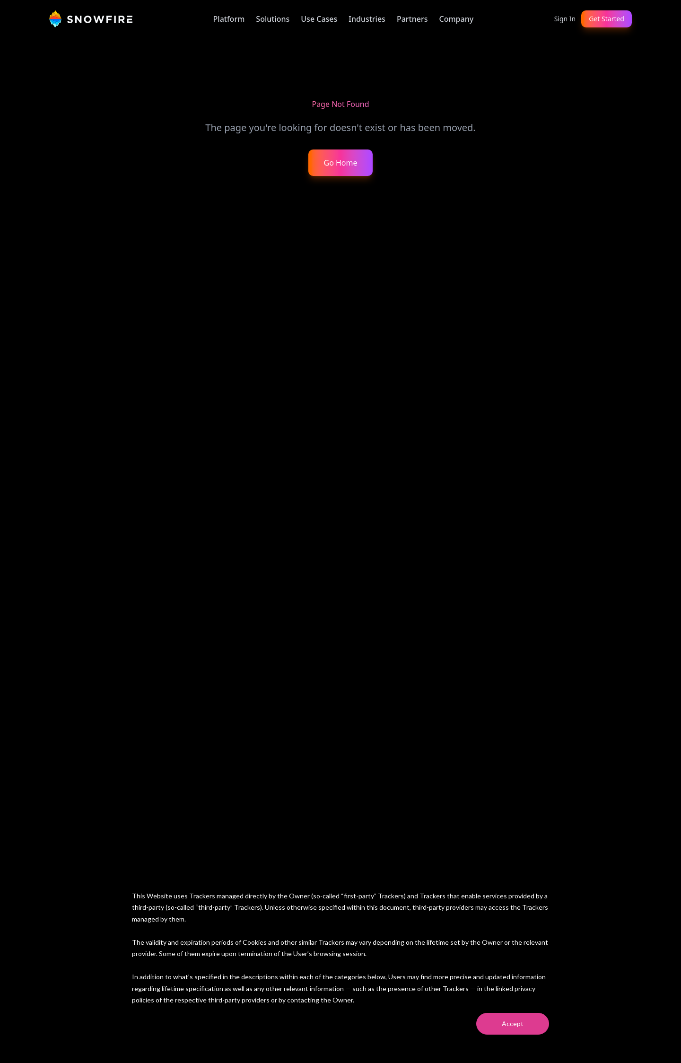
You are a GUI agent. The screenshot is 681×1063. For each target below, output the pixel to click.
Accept (513, 1023)
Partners (412, 19)
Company (456, 19)
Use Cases (319, 19)
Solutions (272, 19)
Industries (367, 19)
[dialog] (340, 962)
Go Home (340, 163)
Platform (229, 19)
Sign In (565, 18)
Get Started (606, 18)
